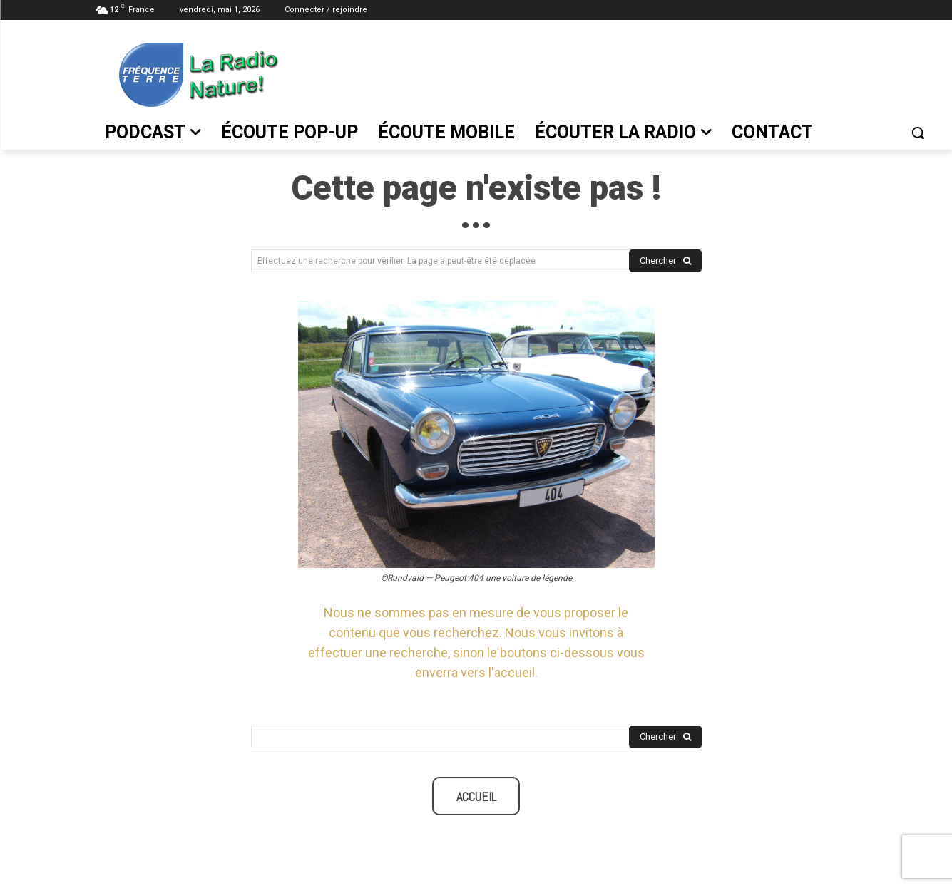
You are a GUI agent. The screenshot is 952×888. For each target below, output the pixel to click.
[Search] (665, 261)
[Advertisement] (614, 72)
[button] (918, 132)
